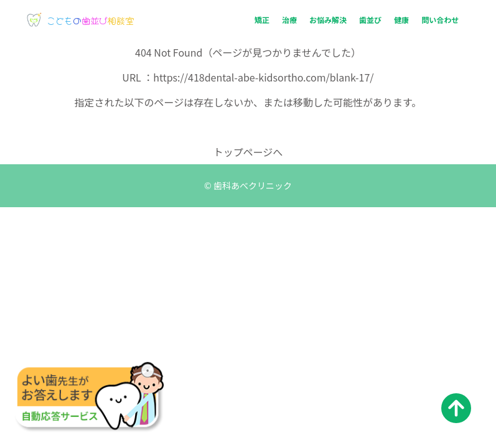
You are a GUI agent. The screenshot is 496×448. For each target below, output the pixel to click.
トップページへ (248, 151)
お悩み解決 (328, 19)
